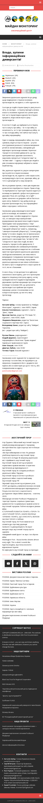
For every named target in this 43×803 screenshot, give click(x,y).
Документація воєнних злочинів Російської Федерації (19, 616)
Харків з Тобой (7, 670)
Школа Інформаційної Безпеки (13, 745)
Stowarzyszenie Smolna (10, 665)
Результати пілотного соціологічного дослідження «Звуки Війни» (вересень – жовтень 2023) (21, 493)
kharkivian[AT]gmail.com (12, 768)
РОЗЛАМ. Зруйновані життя (13, 594)
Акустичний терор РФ (10, 481)
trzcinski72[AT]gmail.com (25, 787)
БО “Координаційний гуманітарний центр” (17, 717)
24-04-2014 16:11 (10, 65)
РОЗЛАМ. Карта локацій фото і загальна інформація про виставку (18, 610)
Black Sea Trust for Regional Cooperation (16, 679)
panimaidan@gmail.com (12, 371)
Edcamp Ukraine (8, 712)
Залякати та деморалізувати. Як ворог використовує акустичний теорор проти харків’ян (18, 529)
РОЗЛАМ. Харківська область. (13, 597)
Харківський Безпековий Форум (14, 740)
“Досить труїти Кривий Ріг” (12, 696)
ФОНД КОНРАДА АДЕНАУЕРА (12, 675)
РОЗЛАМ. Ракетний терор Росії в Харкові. (18, 584)
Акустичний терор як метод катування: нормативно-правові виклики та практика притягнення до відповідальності (18, 465)
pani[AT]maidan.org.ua (12, 761)
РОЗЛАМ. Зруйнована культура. (14, 587)
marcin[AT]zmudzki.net (20, 783)
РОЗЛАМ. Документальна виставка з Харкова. (20, 577)
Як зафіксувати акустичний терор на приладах (20, 550)
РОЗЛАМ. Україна (9, 605)
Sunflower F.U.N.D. (8, 700)
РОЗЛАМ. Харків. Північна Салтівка (15, 581)
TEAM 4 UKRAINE (8, 661)
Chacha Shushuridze (26, 65)
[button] (39, 2)
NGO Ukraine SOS (8, 684)
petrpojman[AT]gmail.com (13, 776)
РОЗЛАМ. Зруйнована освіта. (13, 590)
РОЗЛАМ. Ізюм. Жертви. (11, 601)
